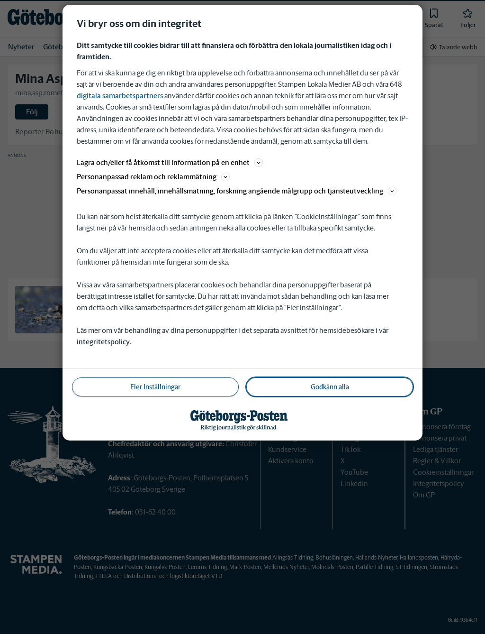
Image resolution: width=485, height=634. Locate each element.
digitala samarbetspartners (120, 95)
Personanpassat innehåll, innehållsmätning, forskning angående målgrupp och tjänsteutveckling (236, 190)
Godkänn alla (330, 387)
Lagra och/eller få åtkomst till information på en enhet (170, 162)
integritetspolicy (103, 341)
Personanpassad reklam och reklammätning (153, 176)
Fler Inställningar (155, 387)
